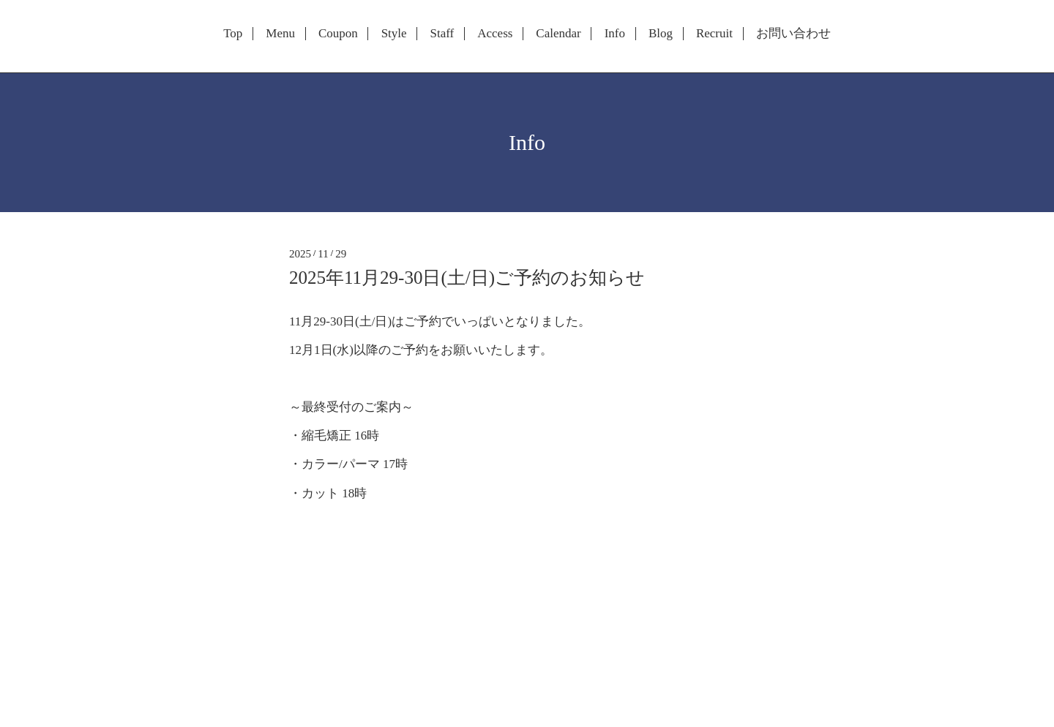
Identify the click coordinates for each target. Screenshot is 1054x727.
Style (394, 33)
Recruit (714, 33)
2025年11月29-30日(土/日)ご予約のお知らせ (467, 277)
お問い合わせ (793, 33)
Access (494, 33)
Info (615, 33)
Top (232, 33)
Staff (442, 33)
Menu (280, 33)
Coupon (338, 33)
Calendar (558, 33)
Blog (661, 33)
